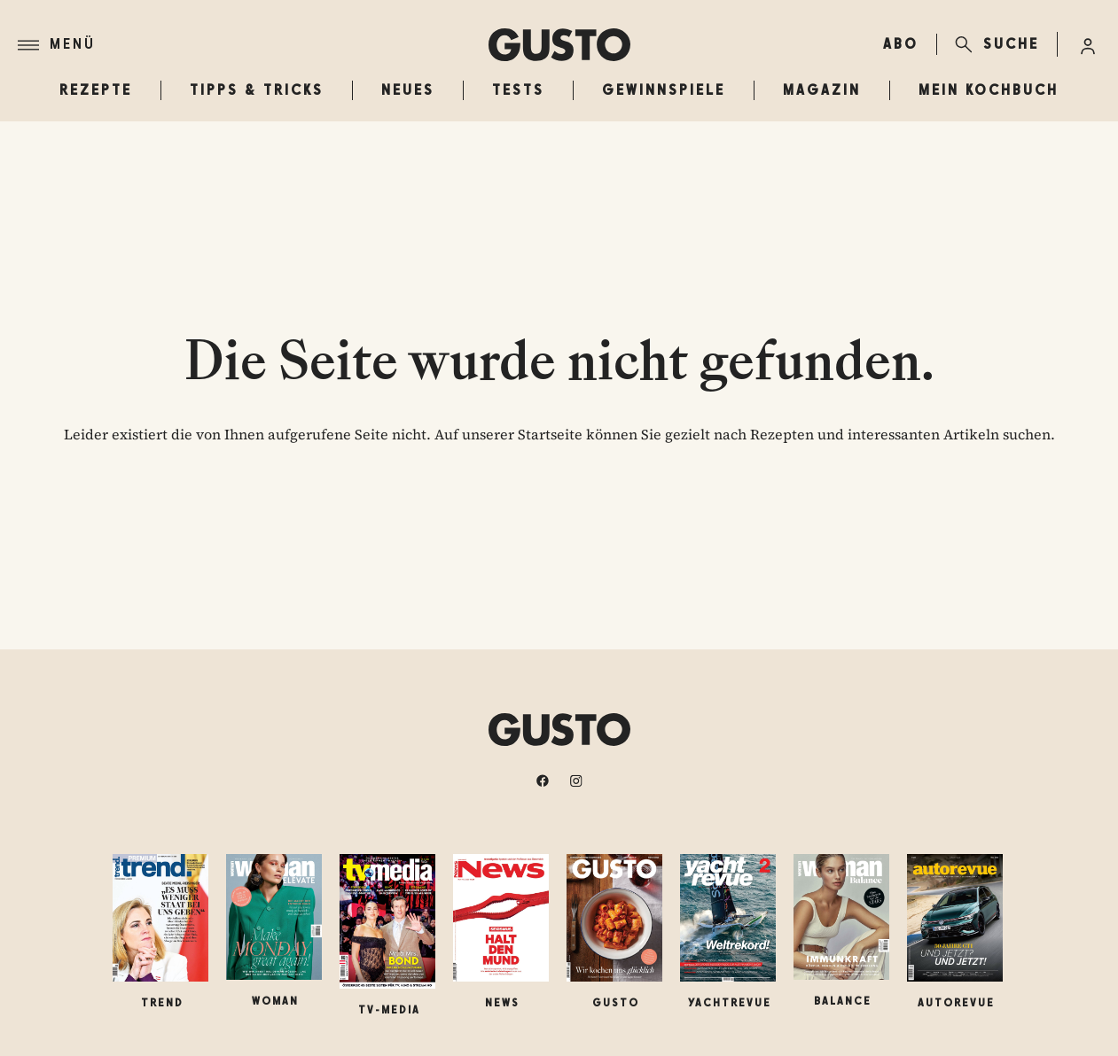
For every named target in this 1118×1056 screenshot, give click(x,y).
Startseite (550, 434)
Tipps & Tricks (257, 90)
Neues (407, 90)
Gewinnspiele (663, 90)
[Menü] (253, 45)
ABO (901, 43)
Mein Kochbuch (989, 90)
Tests (518, 90)
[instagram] (576, 780)
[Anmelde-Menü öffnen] (1087, 44)
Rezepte (95, 90)
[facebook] (542, 780)
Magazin (822, 90)
